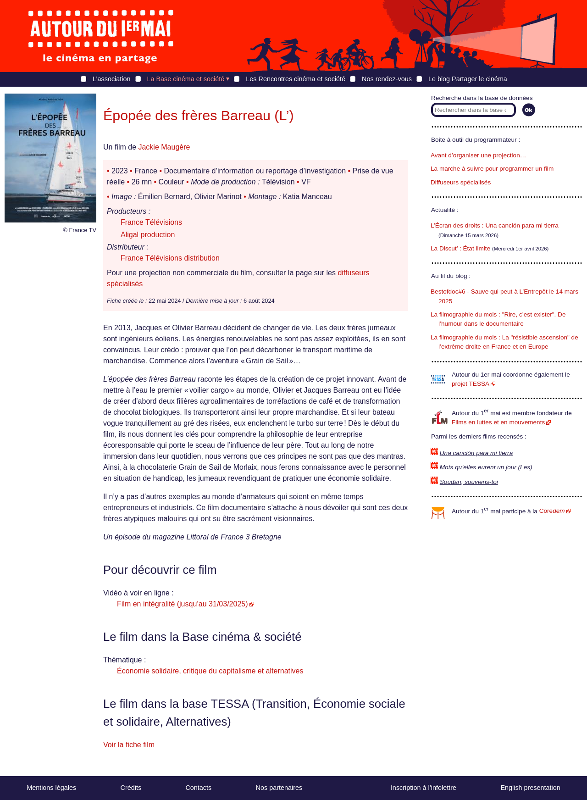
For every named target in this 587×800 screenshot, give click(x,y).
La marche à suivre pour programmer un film (492, 168)
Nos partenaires (279, 787)
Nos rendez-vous (387, 79)
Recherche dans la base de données (481, 97)
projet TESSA (470, 383)
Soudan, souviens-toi (469, 481)
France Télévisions (151, 222)
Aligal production (148, 235)
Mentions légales (51, 787)
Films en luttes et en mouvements (498, 422)
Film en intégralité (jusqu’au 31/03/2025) (182, 604)
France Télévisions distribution (170, 258)
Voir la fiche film (129, 745)
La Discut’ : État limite (460, 248)
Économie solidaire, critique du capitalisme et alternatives (210, 671)
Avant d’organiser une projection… (478, 155)
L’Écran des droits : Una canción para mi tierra (495, 225)
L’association (111, 79)
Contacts (198, 787)
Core (552, 510)
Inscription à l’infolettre (423, 787)
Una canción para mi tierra (476, 453)
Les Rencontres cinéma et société (295, 79)
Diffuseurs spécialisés (461, 182)
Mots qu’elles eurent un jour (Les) (486, 467)
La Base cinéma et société (186, 79)
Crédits (131, 787)
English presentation (530, 787)
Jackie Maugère (164, 147)
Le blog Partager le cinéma (467, 79)
